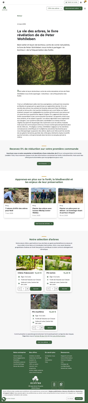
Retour (19, 16)
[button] (71, 2)
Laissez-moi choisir (9, 398)
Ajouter (35, 289)
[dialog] (43, 395)
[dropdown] (3, 2)
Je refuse (70, 398)
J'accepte (79, 398)
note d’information (58, 336)
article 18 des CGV (41, 336)
